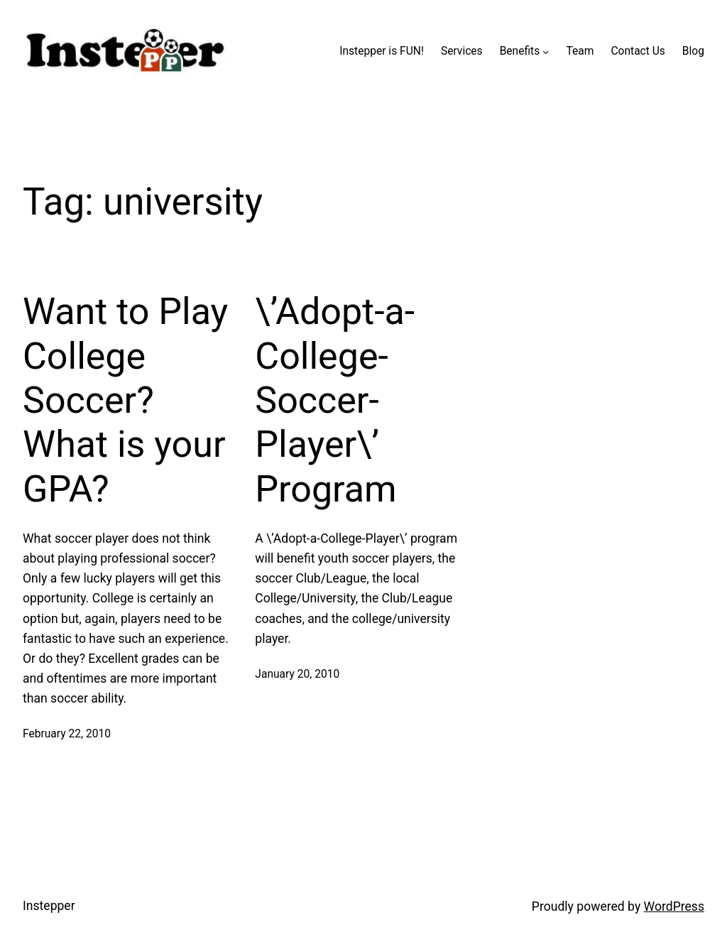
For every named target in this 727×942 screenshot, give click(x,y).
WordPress (674, 906)
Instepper (49, 906)
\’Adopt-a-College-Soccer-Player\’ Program (335, 400)
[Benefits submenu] (545, 51)
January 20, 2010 (297, 674)
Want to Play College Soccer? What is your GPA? (125, 400)
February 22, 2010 (67, 733)
